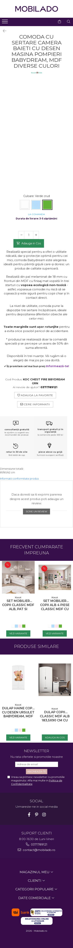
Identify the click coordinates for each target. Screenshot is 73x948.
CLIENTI (35, 881)
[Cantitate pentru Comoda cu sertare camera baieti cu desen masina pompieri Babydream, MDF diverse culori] (28, 235)
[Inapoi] (3, 31)
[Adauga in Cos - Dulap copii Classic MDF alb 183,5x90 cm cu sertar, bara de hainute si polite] (55, 737)
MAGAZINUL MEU (35, 872)
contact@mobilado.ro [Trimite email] (36, 850)
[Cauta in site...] (68, 22)
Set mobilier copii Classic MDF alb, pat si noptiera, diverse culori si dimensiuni (18, 605)
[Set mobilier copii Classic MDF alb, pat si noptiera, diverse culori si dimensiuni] (18, 577)
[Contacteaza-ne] (49, 22)
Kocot (18, 597)
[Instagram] (43, 814)
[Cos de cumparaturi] (59, 22)
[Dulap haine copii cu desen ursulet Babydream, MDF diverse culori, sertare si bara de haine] (18, 677)
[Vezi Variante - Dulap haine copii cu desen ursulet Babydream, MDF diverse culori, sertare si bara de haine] (18, 737)
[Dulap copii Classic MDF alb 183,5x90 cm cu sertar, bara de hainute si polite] (55, 680)
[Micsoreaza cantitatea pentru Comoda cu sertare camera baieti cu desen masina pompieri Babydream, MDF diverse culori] (21, 235)
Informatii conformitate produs (19, 478)
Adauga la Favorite (35, 395)
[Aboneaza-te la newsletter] (36, 771)
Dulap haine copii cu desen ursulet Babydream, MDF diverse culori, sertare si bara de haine (18, 712)
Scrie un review (36, 511)
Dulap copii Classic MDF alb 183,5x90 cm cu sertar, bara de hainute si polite (55, 716)
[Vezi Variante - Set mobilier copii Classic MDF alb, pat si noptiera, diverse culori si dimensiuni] (18, 633)
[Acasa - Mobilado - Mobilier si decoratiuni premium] (36, 9)
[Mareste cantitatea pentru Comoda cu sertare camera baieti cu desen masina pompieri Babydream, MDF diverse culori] (36, 235)
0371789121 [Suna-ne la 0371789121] (36, 844)
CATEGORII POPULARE (34, 889)
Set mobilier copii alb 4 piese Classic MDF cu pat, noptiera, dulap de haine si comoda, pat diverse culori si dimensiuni (54, 605)
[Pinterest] (36, 814)
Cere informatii (35, 404)
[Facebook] (29, 814)
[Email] (36, 764)
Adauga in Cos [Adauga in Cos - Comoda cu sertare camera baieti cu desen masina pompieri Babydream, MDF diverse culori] (31, 243)
